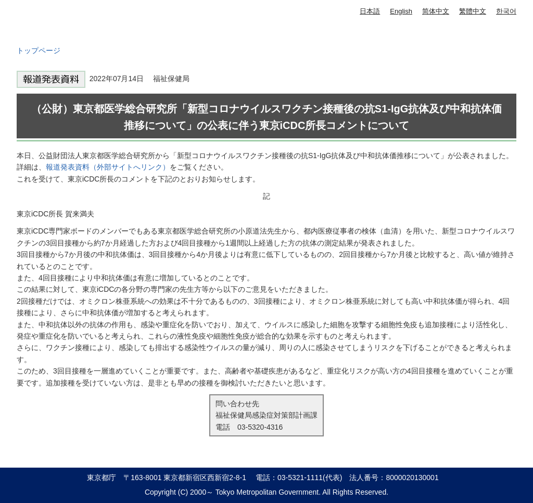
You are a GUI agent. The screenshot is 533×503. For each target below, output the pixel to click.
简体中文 (435, 11)
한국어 (506, 11)
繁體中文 (472, 11)
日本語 (370, 11)
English (401, 11)
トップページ (38, 50)
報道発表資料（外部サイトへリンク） (108, 167)
